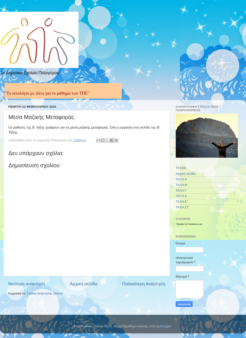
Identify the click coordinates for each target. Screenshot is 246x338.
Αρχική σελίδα (83, 283)
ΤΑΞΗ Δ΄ (182, 196)
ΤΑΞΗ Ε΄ (182, 201)
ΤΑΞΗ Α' (181, 179)
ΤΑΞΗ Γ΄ (181, 190)
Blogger (165, 326)
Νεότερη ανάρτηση (26, 283)
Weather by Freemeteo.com (189, 224)
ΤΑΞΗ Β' (181, 185)
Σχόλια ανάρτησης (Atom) (45, 293)
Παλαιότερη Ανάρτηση (143, 283)
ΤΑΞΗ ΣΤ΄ (183, 207)
